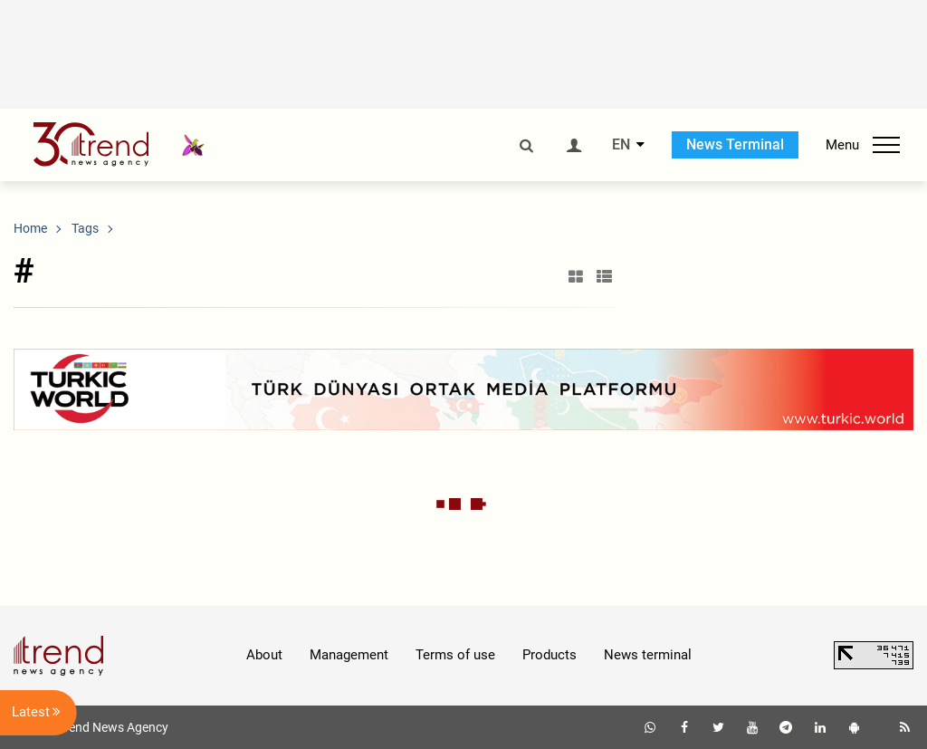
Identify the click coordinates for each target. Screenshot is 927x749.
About (264, 655)
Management (349, 655)
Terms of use (455, 655)
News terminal (648, 655)
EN (621, 145)
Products (549, 655)
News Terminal (735, 144)
